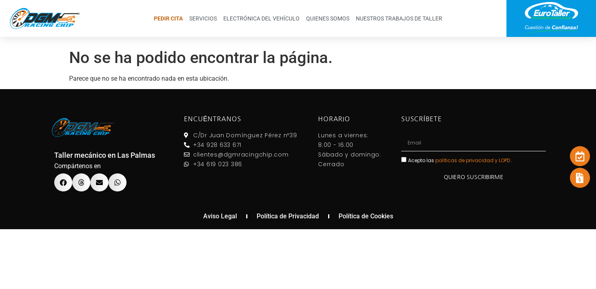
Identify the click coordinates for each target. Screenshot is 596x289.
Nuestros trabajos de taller (399, 18)
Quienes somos (327, 18)
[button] (63, 182)
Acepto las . (460, 160)
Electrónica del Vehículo (261, 18)
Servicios (203, 18)
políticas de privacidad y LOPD (473, 160)
